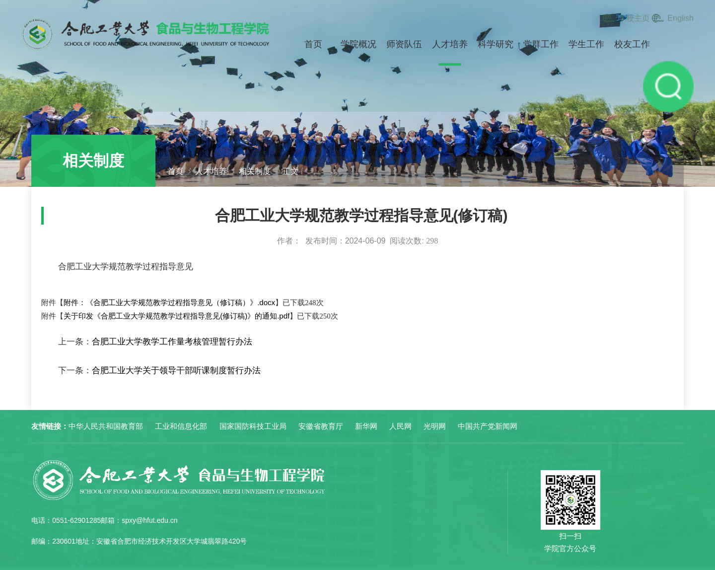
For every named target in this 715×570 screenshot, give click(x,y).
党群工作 (541, 44)
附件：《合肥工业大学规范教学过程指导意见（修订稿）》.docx (169, 302)
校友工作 (632, 44)
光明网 (435, 426)
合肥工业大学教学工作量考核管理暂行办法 (172, 341)
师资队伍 (404, 44)
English (680, 18)
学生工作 (586, 44)
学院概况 (358, 44)
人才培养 (450, 44)
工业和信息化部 (181, 426)
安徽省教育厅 (320, 426)
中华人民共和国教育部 (106, 426)
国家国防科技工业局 (252, 426)
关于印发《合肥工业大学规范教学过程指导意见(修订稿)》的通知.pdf (176, 316)
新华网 (366, 426)
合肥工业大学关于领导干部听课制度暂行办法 (176, 370)
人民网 (400, 426)
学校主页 (634, 18)
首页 (313, 44)
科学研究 (495, 44)
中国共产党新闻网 (487, 426)
